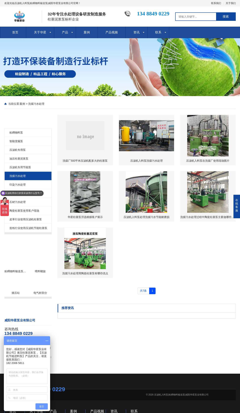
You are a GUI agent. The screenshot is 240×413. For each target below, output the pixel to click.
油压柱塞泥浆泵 (18, 158)
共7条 (143, 290)
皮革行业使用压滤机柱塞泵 (25, 219)
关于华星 (40, 32)
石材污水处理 (17, 202)
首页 (15, 32)
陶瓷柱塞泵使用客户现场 (24, 210)
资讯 (136, 32)
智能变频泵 (16, 141)
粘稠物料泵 (16, 132)
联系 (158, 32)
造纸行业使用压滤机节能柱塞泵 (28, 228)
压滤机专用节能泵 (20, 167)
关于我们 (231, 3)
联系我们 (216, 3)
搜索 (226, 16)
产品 (65, 32)
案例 (87, 32)
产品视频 (111, 32)
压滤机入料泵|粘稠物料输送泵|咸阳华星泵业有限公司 (181, 394)
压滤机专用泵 (17, 149)
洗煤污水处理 (36, 103)
